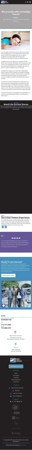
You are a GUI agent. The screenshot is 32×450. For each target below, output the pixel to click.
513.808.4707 (6, 328)
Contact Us (16, 382)
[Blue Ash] (16, 344)
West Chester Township (16, 335)
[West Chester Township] (15, 332)
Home (15, 17)
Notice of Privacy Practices (22, 443)
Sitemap (5, 443)
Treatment (16, 377)
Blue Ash (16, 347)
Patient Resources (16, 380)
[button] (30, 2)
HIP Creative (23, 445)
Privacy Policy (11, 443)
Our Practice (16, 375)
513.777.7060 (6, 325)
